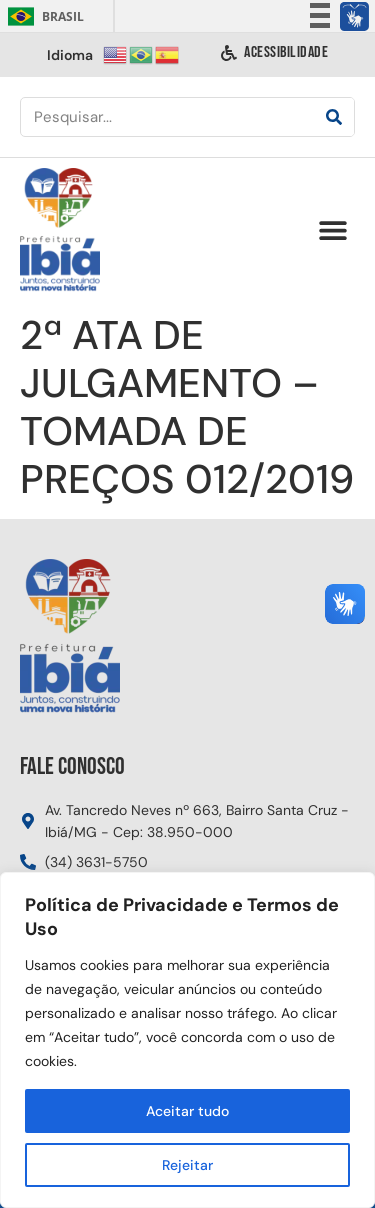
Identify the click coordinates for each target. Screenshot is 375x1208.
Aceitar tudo (187, 1111)
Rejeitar (187, 1165)
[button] (332, 230)
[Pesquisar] (334, 117)
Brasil (42, 16)
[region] (187, 1040)
